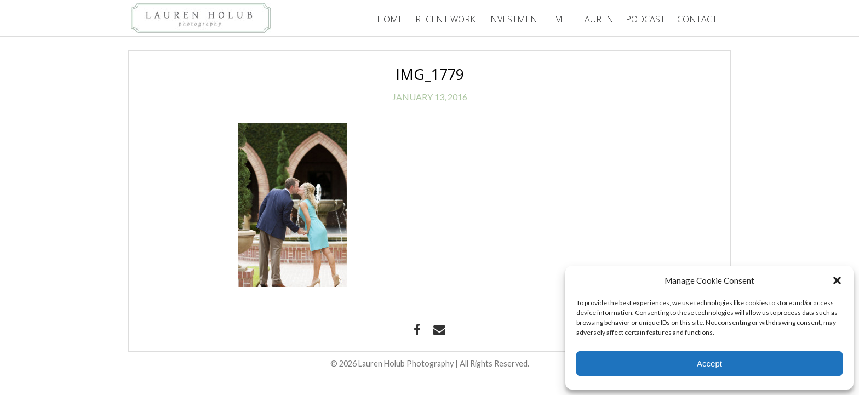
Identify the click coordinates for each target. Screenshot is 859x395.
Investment (515, 19)
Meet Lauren (584, 19)
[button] (837, 280)
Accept (709, 363)
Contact (697, 19)
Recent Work (445, 19)
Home (390, 19)
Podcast (645, 19)
